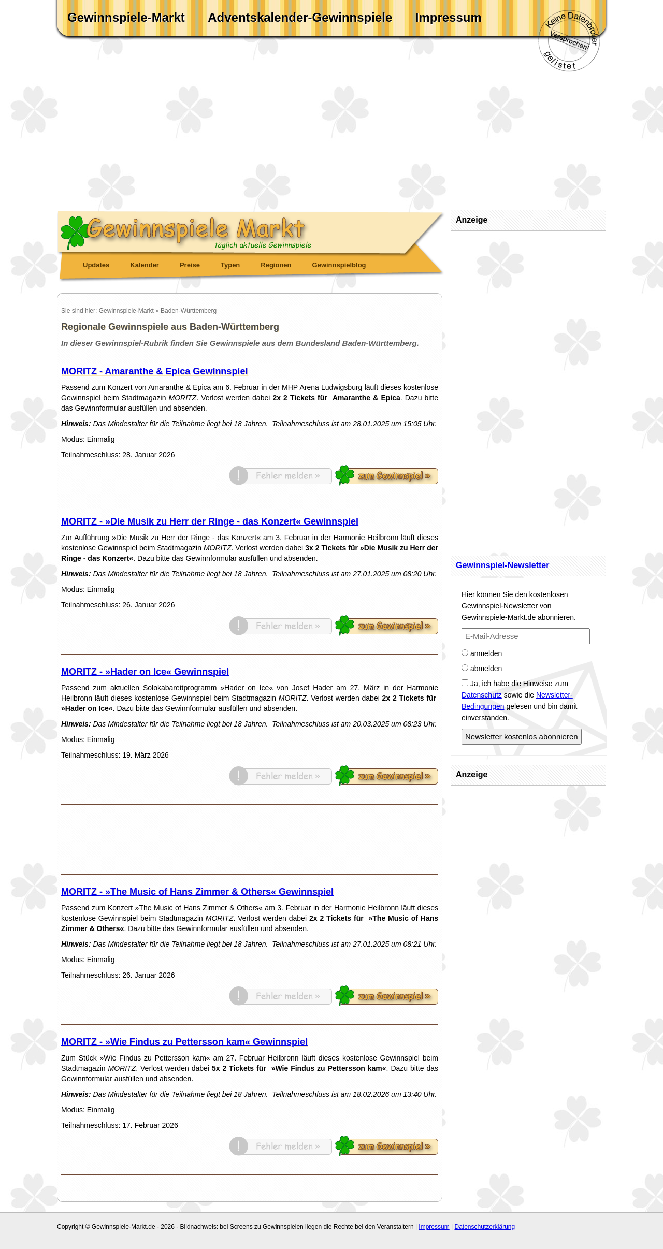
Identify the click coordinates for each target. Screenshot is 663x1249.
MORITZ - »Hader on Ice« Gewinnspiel (145, 671)
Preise (190, 265)
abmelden (482, 668)
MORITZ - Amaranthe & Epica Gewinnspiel (154, 371)
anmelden (482, 653)
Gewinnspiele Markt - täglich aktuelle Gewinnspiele (251, 231)
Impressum (448, 17)
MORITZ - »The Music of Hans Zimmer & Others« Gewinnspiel (197, 892)
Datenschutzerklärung (484, 1226)
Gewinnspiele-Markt (126, 17)
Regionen (276, 265)
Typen (230, 265)
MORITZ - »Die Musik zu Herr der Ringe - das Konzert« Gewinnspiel (209, 521)
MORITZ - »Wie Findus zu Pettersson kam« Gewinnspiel (184, 1042)
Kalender (144, 265)
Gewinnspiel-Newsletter (503, 565)
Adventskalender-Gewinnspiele (300, 17)
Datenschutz (482, 695)
